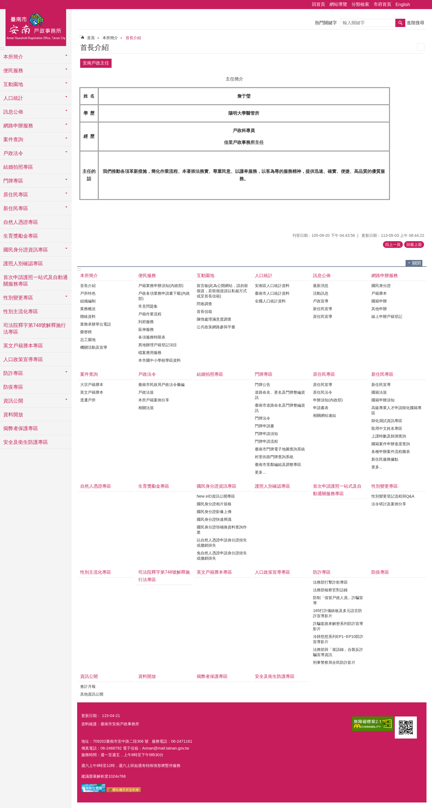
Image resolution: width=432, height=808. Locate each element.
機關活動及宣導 (93, 347)
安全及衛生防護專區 (25, 442)
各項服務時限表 (151, 337)
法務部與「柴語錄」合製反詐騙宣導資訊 (338, 652)
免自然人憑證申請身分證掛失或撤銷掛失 (222, 555)
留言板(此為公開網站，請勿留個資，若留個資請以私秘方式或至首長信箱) (222, 290)
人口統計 (263, 275)
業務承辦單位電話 (95, 324)
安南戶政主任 (96, 63)
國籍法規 (379, 392)
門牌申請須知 (266, 433)
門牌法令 (262, 418)
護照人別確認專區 (23, 263)
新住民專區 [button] (15, 208)
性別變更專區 (384, 486)
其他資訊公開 (91, 694)
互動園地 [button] (13, 84)
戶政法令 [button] (13, 153)
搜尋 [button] (400, 23)
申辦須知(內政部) (328, 400)
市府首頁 (382, 4)
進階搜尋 (415, 22)
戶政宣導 (320, 301)
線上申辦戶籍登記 (386, 316)
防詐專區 (322, 572)
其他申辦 (379, 309)
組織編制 (88, 301)
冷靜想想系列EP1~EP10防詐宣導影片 (338, 639)
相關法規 (146, 408)
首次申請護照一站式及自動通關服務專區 (35, 281)
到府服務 (146, 322)
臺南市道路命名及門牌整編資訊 (280, 408)
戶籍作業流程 (149, 314)
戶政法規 (146, 392)
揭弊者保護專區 (20, 428)
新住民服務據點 (384, 459)
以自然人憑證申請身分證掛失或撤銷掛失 (222, 542)
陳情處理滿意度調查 (214, 319)
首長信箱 (204, 311)
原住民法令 (322, 392)
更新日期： (91, 715)
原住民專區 (324, 374)
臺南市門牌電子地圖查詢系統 (280, 449)
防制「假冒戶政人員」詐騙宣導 (338, 600)
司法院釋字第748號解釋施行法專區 (34, 329)
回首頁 (318, 4)
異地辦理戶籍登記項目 (157, 345)
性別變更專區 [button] (18, 297)
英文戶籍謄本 (91, 392)
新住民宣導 (322, 309)
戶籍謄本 (379, 293)
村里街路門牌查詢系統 (274, 457)
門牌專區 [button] (13, 181)
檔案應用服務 (149, 352)
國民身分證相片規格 (214, 504)
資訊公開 (89, 676)
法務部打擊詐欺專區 (330, 582)
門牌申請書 (264, 426)
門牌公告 (262, 384)
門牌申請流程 (266, 441)
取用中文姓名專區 (386, 428)
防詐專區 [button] (13, 373)
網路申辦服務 (384, 275)
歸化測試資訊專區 (386, 420)
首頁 (91, 38)
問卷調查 (204, 304)
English (403, 4)
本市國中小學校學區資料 (159, 360)
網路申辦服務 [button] (18, 125)
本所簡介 (110, 38)
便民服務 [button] (13, 70)
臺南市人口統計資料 (272, 293)
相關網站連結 (324, 415)
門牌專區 (263, 374)
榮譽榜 (86, 332)
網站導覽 (338, 4)
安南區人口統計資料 (272, 285)
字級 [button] (424, 4)
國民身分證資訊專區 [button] (25, 250)
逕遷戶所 (88, 400)
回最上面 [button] (414, 244)
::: (6, 3)
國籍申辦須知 (383, 400)
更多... (260, 472)
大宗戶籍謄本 (91, 384)
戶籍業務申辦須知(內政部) (160, 285)
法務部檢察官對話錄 (330, 590)
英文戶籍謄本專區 (23, 345)
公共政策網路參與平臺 (216, 327)
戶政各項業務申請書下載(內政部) (164, 296)
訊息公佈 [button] (13, 112)
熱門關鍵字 (326, 22)
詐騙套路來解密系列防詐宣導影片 (338, 626)
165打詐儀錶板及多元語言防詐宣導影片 (337, 613)
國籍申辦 (379, 301)
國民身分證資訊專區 (216, 486)
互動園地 (205, 275)
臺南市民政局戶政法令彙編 (161, 384)
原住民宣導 (322, 316)
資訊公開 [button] (13, 401)
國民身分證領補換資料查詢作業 (222, 530)
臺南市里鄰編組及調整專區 (278, 464)
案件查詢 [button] (13, 139)
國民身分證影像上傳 (214, 511)
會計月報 (88, 686)
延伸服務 (146, 329)
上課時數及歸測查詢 (388, 436)
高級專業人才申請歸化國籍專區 (396, 410)
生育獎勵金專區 (20, 236)
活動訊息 (320, 293)
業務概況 (88, 309)
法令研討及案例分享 (388, 504)
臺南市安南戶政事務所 (36, 26)
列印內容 (420, 46)
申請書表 (320, 408)
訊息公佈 (322, 275)
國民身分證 (381, 285)
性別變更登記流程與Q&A (392, 496)
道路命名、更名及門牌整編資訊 (280, 395)
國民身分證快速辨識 (214, 519)
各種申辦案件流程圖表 (390, 451)
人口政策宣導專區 (23, 359)
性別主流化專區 (20, 311)
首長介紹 (133, 38)
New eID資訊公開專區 (216, 496)
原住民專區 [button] (15, 194)
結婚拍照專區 (18, 167)
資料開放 (13, 414)
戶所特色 (88, 293)
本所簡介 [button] (13, 57)
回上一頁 (393, 244)
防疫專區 (13, 387)
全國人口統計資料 (270, 301)
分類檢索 (360, 4)
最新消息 (320, 285)
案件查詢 (89, 374)
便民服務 (147, 275)
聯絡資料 (88, 316)
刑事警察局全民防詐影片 (334, 662)
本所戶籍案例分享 (153, 400)
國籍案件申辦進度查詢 (390, 444)
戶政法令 (147, 374)
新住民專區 (382, 374)
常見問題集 (148, 306)
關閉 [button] (416, 263)
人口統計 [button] (13, 98)
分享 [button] (417, 4)
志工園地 (88, 339)
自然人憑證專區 (20, 222)
